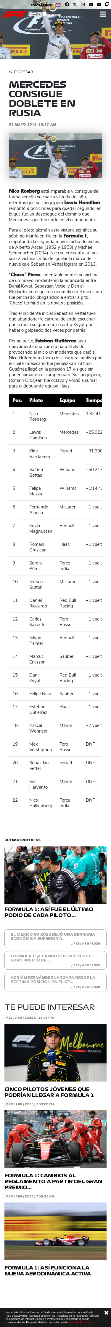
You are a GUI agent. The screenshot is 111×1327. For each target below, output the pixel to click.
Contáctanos (42, 5)
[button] (16, 155)
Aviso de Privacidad (80, 1322)
